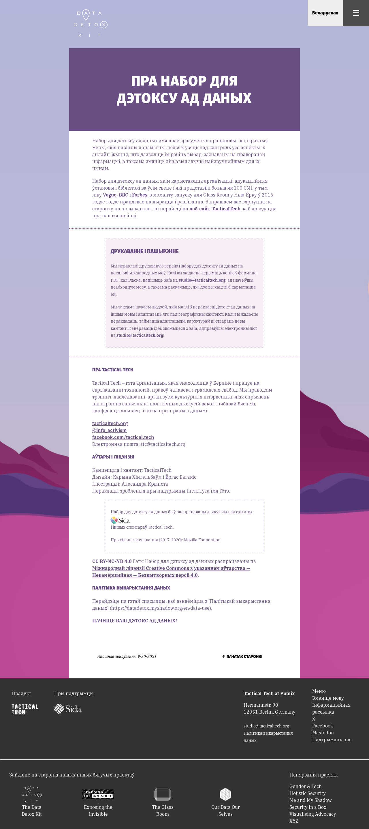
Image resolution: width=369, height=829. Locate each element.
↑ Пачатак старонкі (242, 656)
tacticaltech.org (110, 423)
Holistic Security (307, 793)
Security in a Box (307, 807)
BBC (123, 195)
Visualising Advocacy (312, 814)
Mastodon (323, 733)
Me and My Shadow (310, 800)
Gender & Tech (305, 786)
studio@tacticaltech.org (202, 280)
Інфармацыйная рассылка (331, 708)
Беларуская (325, 13)
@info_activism (109, 430)
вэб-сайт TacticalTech (214, 209)
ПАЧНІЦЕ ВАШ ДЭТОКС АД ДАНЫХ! (134, 621)
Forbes (139, 195)
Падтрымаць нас (331, 739)
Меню (319, 691)
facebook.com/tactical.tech (123, 437)
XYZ (293, 821)
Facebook (322, 726)
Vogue (109, 195)
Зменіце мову (328, 698)
